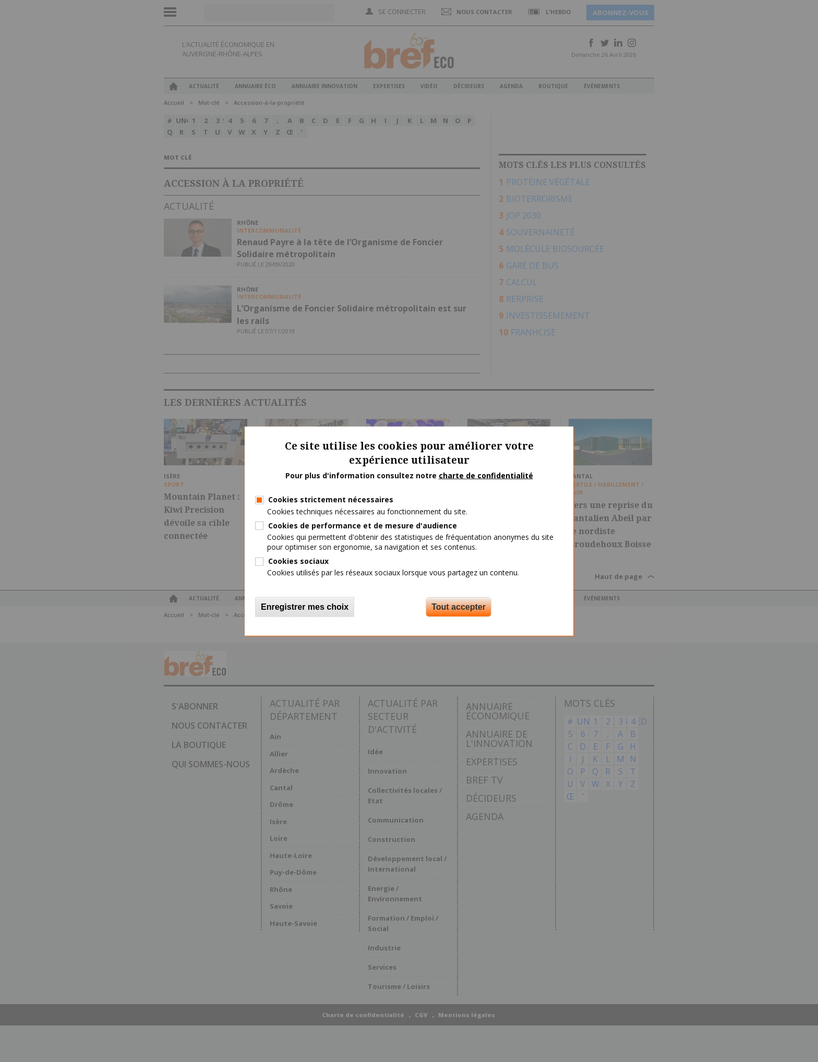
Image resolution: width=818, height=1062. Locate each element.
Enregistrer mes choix (304, 606)
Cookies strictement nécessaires (330, 499)
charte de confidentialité (486, 475)
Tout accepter (458, 606)
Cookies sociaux (298, 561)
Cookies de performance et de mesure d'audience (362, 525)
